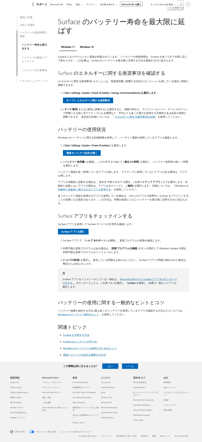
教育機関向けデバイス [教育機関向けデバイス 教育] (81, 387)
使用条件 (144, 436)
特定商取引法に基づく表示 (126, 436)
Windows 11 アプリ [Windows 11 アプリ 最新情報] (17, 417)
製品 (78, 4)
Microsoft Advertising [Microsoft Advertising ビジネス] (109, 407)
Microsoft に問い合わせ (88, 436)
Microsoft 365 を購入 (131, 4)
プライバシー (106, 436)
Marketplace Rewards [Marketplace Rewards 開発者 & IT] (141, 415)
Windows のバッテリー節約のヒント (78, 314)
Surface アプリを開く (73, 231)
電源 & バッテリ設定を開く (81, 153)
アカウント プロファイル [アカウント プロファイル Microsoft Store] (52, 382)
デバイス (90, 4)
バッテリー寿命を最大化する (34, 46)
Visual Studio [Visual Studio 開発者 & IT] (138, 420)
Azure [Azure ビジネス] (103, 392)
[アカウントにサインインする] (188, 4)
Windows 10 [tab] (87, 46)
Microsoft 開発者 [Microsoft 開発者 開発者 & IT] (139, 382)
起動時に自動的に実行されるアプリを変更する (84, 189)
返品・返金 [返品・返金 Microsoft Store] (46, 397)
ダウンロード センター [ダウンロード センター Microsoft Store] (51, 387)
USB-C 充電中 (27, 24)
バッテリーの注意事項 (34, 70)
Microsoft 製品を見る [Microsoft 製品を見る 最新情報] (18, 412)
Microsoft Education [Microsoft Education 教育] (80, 382)
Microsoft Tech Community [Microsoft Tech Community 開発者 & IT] (143, 400)
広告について (165, 436)
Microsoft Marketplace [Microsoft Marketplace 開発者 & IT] (142, 405)
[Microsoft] (21, 4)
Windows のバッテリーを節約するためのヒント (90, 348)
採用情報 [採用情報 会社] (166, 382)
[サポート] (41, 4)
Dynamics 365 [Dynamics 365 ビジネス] (106, 397)
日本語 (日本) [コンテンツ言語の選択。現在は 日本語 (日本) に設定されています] (20, 431)
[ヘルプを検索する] (180, 4)
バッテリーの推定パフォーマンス (34, 59)
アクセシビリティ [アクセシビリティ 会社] (170, 405)
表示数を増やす (107, 4)
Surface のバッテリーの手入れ (80, 341)
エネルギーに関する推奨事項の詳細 (135, 116)
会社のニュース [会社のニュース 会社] (169, 387)
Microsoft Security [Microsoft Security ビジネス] (108, 387)
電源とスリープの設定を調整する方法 (84, 354)
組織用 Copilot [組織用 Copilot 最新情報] (15, 397)
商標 (154, 436)
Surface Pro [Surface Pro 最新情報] (14, 382)
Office (69, 4)
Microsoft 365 (56, 4)
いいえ (130, 366)
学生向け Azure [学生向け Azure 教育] (78, 422)
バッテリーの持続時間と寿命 (34, 34)
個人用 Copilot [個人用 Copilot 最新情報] (15, 402)
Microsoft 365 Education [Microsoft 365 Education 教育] (82, 397)
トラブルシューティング (34, 80)
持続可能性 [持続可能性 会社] (167, 410)
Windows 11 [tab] (68, 46)
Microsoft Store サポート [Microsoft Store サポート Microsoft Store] (52, 392)
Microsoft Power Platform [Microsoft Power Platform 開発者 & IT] (143, 410)
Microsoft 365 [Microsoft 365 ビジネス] (106, 402)
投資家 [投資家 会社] (166, 400)
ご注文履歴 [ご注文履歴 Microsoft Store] (46, 402)
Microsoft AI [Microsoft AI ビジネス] (105, 382)
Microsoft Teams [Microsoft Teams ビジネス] (107, 417)
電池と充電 (26, 17)
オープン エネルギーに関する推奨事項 (88, 100)
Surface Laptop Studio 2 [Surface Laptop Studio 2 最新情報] (19, 392)
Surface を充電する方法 (76, 335)
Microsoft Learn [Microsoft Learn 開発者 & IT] (139, 387)
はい (110, 366)
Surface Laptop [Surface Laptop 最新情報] (15, 387)
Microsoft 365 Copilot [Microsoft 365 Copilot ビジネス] (109, 412)
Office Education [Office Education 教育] (79, 402)
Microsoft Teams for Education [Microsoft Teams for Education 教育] (84, 392)
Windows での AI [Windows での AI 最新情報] (16, 407)
